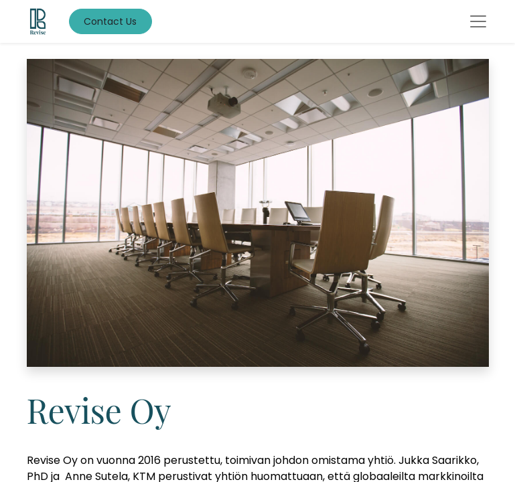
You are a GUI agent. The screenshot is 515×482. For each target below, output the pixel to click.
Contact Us (110, 21)
